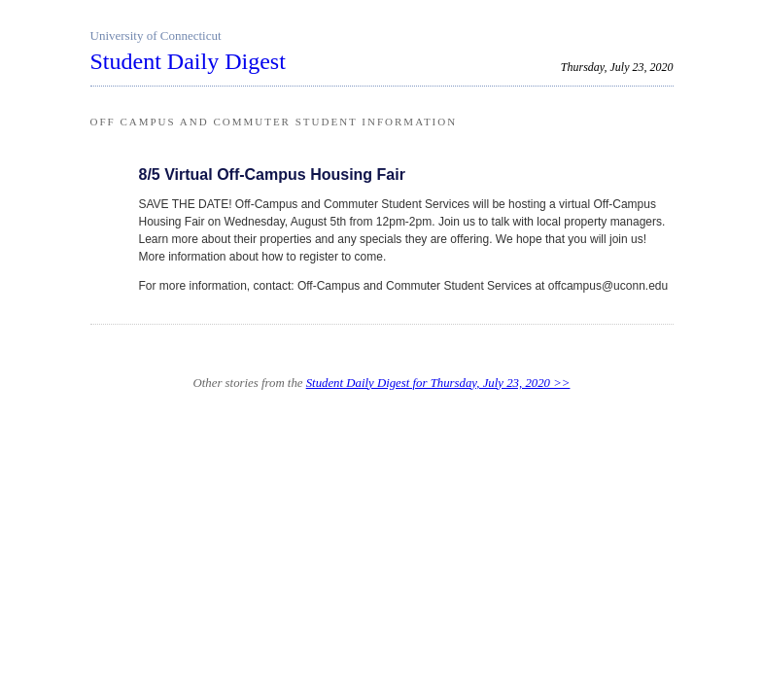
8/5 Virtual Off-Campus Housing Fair (272, 174)
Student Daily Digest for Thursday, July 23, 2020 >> (438, 383)
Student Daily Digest (188, 61)
